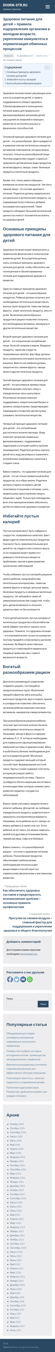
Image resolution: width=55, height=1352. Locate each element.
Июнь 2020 (16, 1289)
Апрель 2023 (16, 1218)
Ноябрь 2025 (17, 1124)
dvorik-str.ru (42, 55)
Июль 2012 (15, 1330)
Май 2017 (15, 1317)
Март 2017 (15, 1321)
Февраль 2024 (17, 1177)
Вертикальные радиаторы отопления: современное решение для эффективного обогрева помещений (26, 1068)
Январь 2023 (17, 1231)
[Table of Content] (47, 67)
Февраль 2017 (17, 1326)
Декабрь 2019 (17, 1297)
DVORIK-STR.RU (15, 5)
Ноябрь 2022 (17, 1239)
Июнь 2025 (16, 1140)
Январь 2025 (17, 1161)
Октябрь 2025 (17, 1128)
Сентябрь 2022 (18, 1247)
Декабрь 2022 (17, 1235)
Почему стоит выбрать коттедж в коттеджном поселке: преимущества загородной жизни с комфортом (26, 1055)
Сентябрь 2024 (18, 1169)
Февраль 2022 (17, 1276)
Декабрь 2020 (17, 1284)
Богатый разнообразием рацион (24, 83)
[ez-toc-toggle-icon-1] (45, 67)
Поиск (9, 998)
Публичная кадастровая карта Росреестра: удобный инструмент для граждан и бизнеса (26, 1091)
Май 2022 (15, 1264)
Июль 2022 (16, 1256)
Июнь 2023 (16, 1210)
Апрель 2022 (17, 1268)
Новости (8, 55)
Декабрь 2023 (17, 1185)
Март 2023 (15, 1223)
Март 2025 (15, 1152)
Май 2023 (15, 1214)
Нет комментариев (12, 60)
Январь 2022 (17, 1280)
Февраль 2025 (17, 1157)
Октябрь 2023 (17, 1194)
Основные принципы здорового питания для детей (23, 74)
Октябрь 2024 (17, 1165)
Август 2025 (16, 1136)
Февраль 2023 (17, 1227)
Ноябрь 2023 (17, 1190)
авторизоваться (28, 953)
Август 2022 (16, 1251)
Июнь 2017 (15, 1313)
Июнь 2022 (16, 1260)
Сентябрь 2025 (18, 1132)
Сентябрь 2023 (18, 1198)
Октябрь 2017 (17, 1309)
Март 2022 (15, 1272)
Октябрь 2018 (17, 1301)
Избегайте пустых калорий (21, 79)
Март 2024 (15, 1173)
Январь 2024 (17, 1181)
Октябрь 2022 (17, 1243)
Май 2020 (15, 1293)
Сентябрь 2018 (18, 1305)
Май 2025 (15, 1144)
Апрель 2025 (16, 1148)
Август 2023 (16, 1202)
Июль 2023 (16, 1206)
